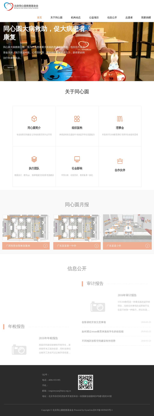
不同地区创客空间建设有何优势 (98, 344)
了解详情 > (10, 67)
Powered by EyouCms (83, 410)
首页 (39, 17)
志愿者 (129, 17)
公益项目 (94, 17)
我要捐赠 (146, 17)
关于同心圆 (56, 17)
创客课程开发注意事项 (94, 326)
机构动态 (76, 17)
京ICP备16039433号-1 (103, 410)
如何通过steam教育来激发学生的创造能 (102, 335)
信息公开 (112, 17)
